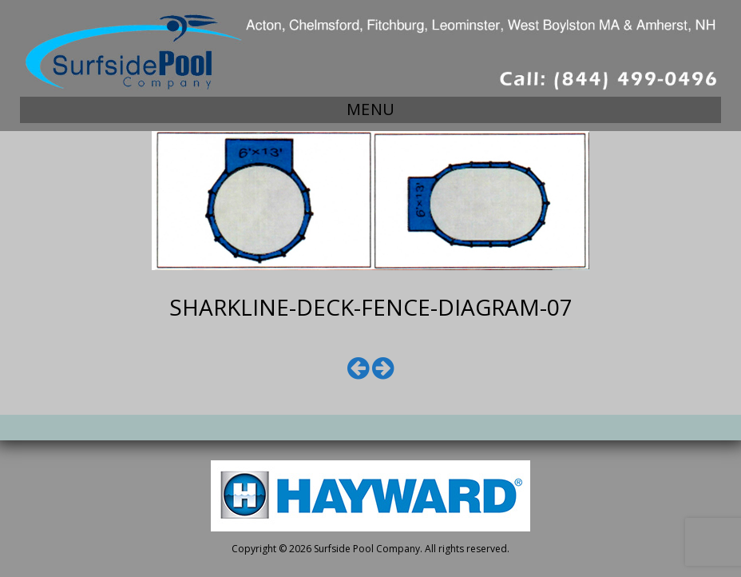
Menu (371, 109)
